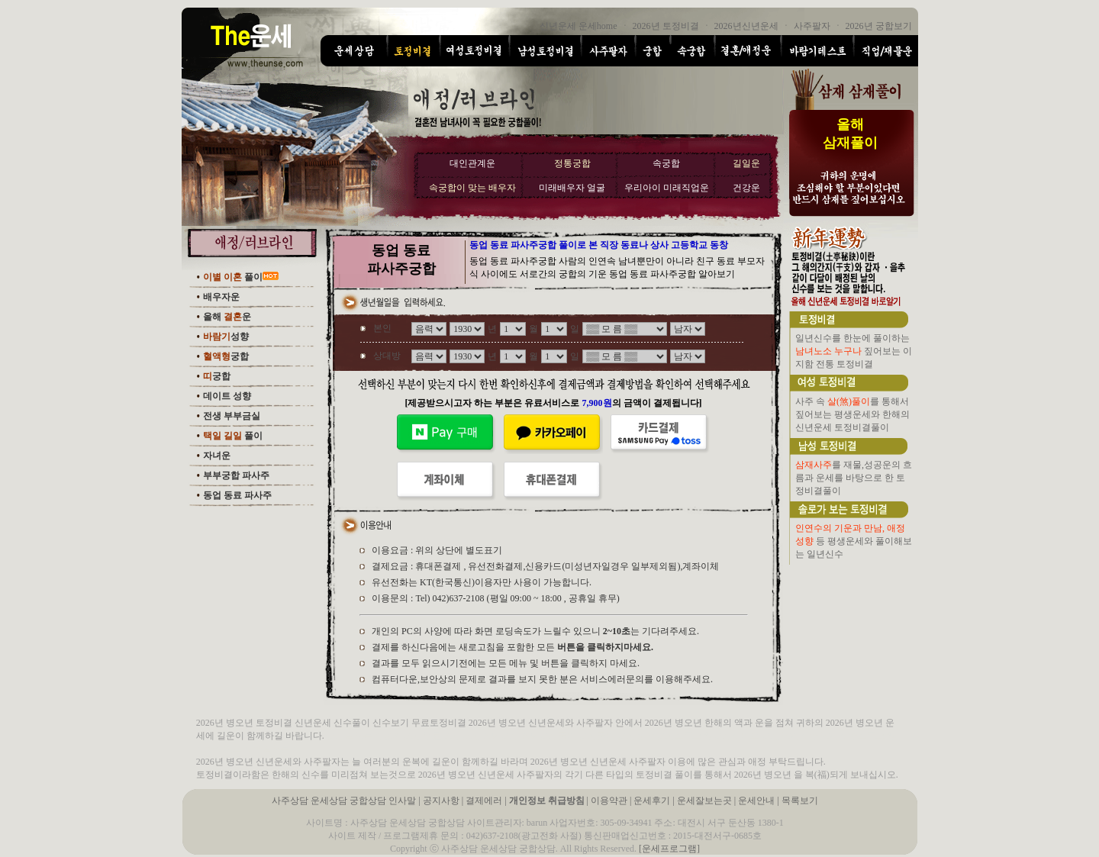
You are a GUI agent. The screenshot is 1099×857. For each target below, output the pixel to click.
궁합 (226, 356)
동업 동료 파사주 (237, 495)
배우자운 (221, 297)
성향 (226, 336)
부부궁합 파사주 (236, 475)
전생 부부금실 (231, 416)
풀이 (233, 277)
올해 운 (227, 316)
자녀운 (216, 455)
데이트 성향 (227, 396)
